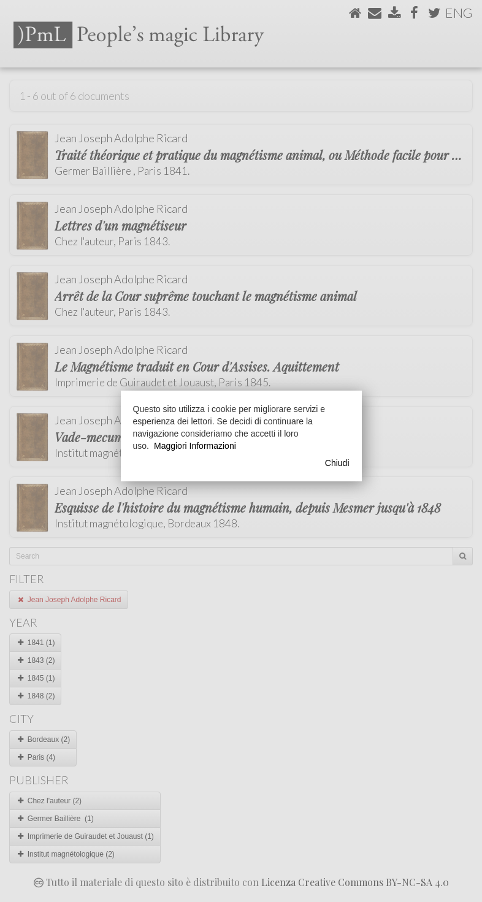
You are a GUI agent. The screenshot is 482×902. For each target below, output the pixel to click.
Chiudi (337, 463)
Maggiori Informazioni (195, 446)
